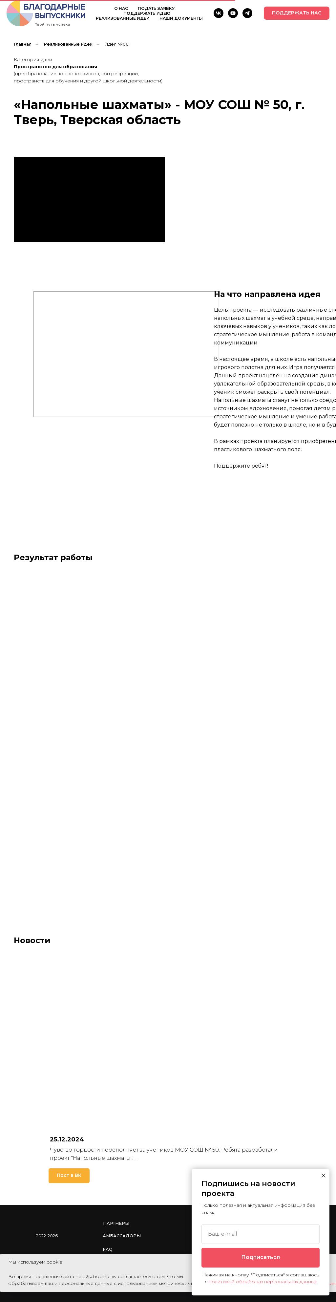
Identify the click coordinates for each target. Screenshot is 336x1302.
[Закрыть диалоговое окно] (323, 1176)
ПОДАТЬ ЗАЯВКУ (156, 8)
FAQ (108, 1249)
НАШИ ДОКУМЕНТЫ (181, 18)
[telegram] (247, 13)
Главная (23, 44)
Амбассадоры (122, 1235)
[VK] (218, 13)
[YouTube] (233, 13)
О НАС (121, 8)
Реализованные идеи (68, 44)
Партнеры (116, 1223)
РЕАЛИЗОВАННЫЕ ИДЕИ (123, 18)
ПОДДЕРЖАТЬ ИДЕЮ (146, 13)
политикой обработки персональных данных (263, 1282)
